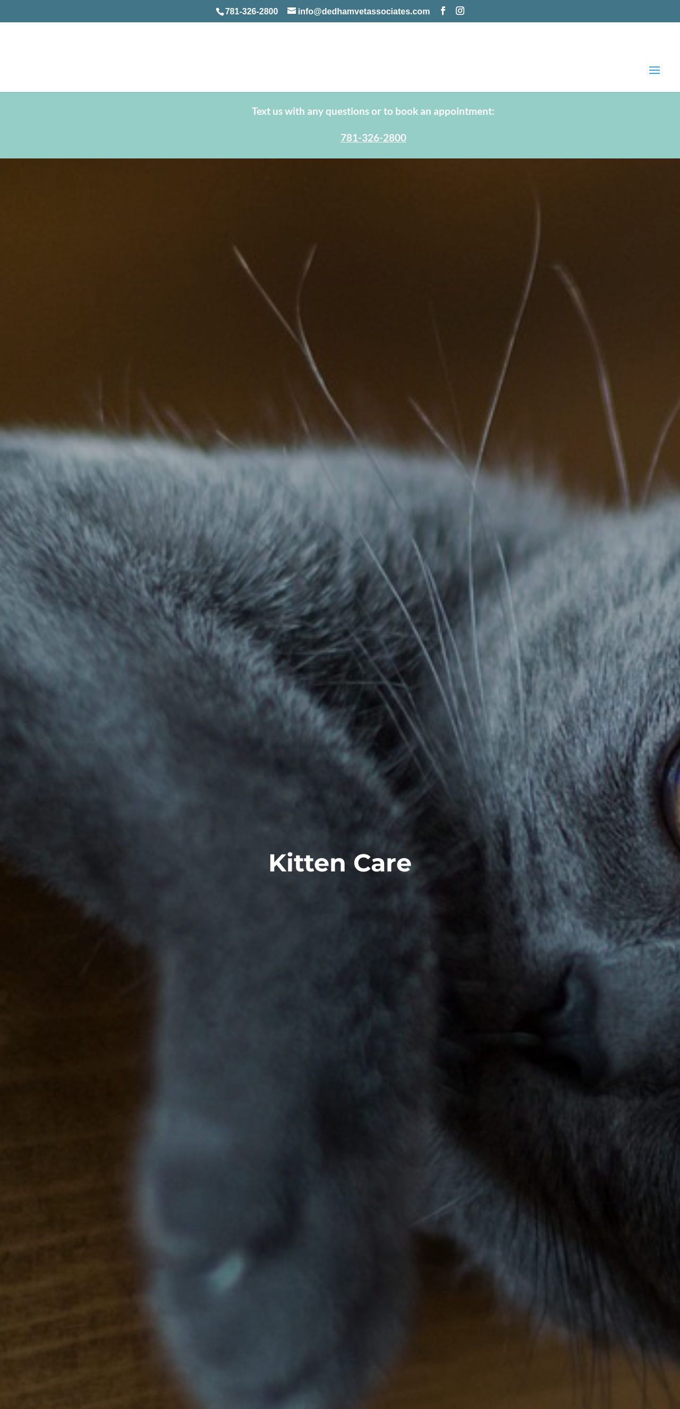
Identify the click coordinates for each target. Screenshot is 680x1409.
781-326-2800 (251, 11)
